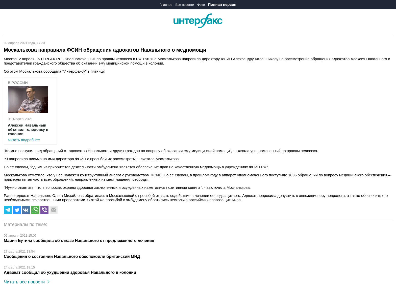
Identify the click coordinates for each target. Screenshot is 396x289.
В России (18, 82)
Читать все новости (26, 281)
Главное (166, 5)
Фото (201, 5)
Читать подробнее (30, 132)
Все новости (184, 5)
